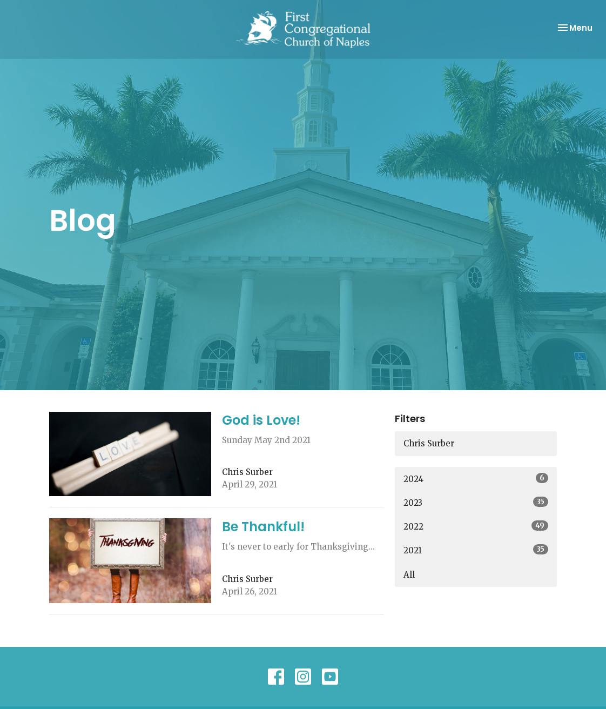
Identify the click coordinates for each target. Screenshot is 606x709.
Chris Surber (428, 443)
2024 (475, 478)
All (409, 575)
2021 (475, 550)
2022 (475, 526)
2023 (475, 502)
